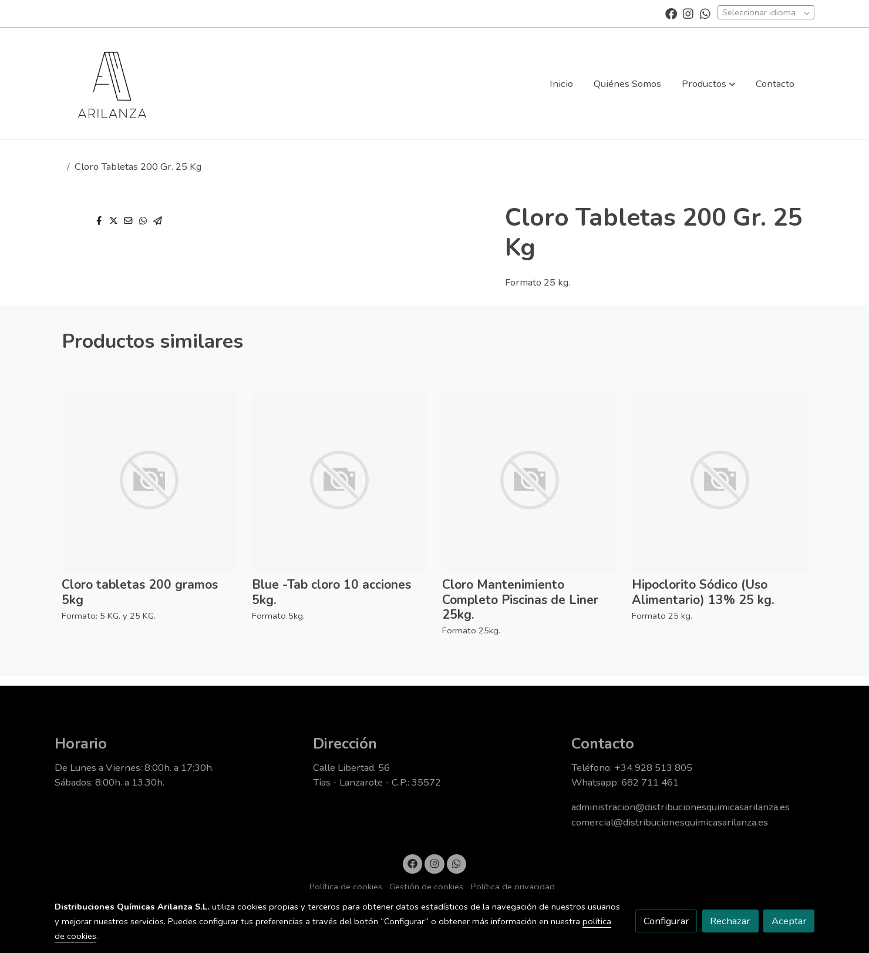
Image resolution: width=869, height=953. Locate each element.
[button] (709, 83)
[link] (112, 83)
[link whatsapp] (705, 13)
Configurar (666, 921)
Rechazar (730, 921)
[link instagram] (688, 13)
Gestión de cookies (426, 886)
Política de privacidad (513, 886)
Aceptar (789, 921)
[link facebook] (671, 13)
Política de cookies (345, 886)
